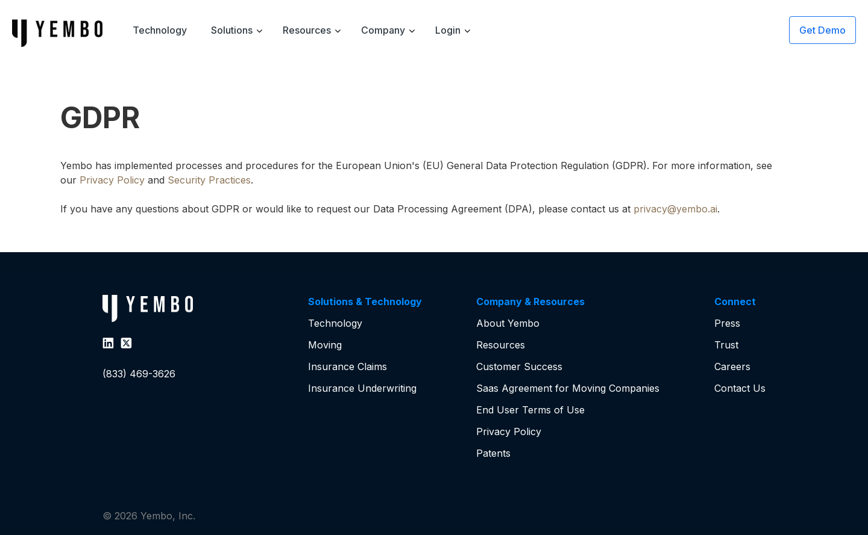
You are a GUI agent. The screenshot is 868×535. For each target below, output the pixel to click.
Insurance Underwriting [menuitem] (362, 388)
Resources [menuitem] (307, 30)
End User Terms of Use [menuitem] (530, 410)
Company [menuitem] (383, 30)
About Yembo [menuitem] (507, 323)
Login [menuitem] (448, 30)
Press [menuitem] (727, 323)
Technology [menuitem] (160, 30)
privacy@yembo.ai (675, 209)
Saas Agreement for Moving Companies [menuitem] (567, 388)
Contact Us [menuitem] (740, 388)
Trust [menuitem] (726, 345)
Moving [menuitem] (325, 345)
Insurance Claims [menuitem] (347, 366)
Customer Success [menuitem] (519, 366)
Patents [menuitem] (493, 453)
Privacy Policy (112, 180)
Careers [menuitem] (732, 366)
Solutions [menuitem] (232, 30)
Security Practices (209, 180)
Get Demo (822, 30)
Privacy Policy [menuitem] (508, 431)
